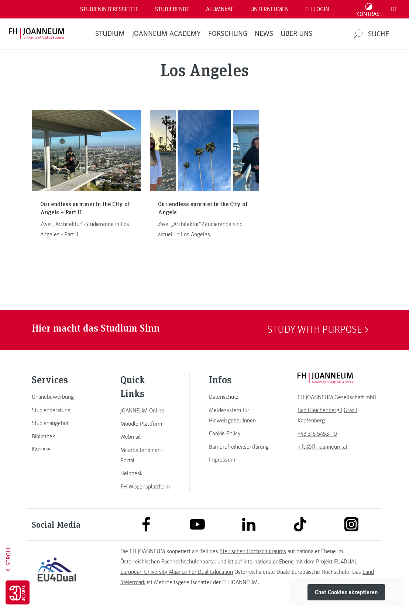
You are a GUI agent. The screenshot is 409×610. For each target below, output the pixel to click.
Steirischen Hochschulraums (253, 551)
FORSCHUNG (227, 33)
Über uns (296, 33)
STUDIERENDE (172, 9)
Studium (110, 33)
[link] (57, 397)
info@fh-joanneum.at (322, 446)
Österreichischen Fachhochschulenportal (168, 561)
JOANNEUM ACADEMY (166, 33)
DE (394, 9)
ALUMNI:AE (220, 9)
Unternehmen (269, 9)
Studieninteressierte (109, 9)
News (264, 33)
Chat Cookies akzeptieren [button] (346, 592)
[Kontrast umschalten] (369, 9)
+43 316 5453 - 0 (317, 434)
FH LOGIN (317, 9)
